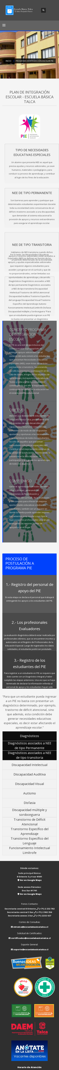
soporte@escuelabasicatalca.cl (30, 949)
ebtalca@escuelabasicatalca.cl (30, 926)
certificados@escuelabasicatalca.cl (31, 938)
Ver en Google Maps (30, 880)
